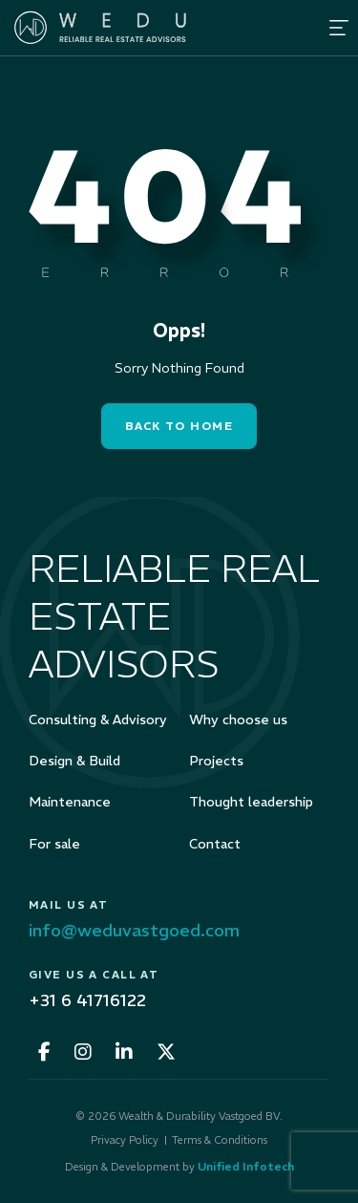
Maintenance (70, 801)
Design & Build (74, 760)
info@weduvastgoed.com (134, 930)
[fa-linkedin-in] (124, 1052)
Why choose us (238, 719)
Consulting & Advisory (98, 719)
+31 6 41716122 (87, 1000)
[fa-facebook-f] (44, 1052)
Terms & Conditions (219, 1140)
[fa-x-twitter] (166, 1052)
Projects (216, 760)
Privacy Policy (124, 1140)
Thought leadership (251, 801)
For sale (54, 843)
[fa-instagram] (83, 1052)
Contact (215, 843)
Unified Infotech (246, 1166)
